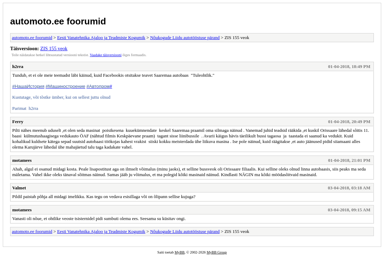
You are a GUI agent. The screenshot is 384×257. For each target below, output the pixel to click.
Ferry (17, 121)
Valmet (19, 187)
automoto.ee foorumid (58, 21)
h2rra (17, 66)
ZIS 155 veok (53, 48)
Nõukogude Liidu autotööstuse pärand (185, 37)
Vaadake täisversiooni (106, 55)
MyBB (179, 252)
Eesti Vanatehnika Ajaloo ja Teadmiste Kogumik (101, 37)
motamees (22, 160)
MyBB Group (216, 252)
